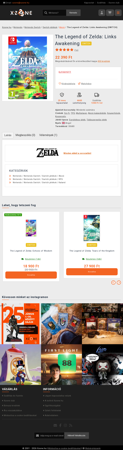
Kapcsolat (89, 3)
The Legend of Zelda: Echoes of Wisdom (31, 251)
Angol (66, 123)
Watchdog (84, 83)
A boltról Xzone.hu (53, 401)
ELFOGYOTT (65, 72)
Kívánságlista (67, 83)
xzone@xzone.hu (16, 3)
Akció (61, 176)
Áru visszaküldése (12, 410)
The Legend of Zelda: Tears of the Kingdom (91, 251)
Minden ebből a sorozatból (77, 153)
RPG (61, 179)
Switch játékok (49, 176)
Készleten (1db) (33, 259)
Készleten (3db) (94, 259)
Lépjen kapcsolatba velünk (57, 396)
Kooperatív (60, 116)
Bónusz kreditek (11, 405)
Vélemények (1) (48, 135)
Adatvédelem (50, 415)
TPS (73, 113)
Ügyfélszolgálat (52, 405)
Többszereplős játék (97, 120)
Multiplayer (81, 113)
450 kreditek (104, 61)
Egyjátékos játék (77, 120)
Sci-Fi (67, 113)
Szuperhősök (113, 113)
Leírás (7, 135)
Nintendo (17, 176)
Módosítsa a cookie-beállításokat (19, 415)
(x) (76, 50)
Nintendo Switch (32, 176)
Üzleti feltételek (52, 410)
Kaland (62, 182)
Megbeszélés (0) (25, 135)
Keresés (73, 12)
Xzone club (114, 3)
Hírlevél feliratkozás (76, 435)
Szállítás (101, 3)
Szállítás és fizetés (12, 396)
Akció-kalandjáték (97, 113)
